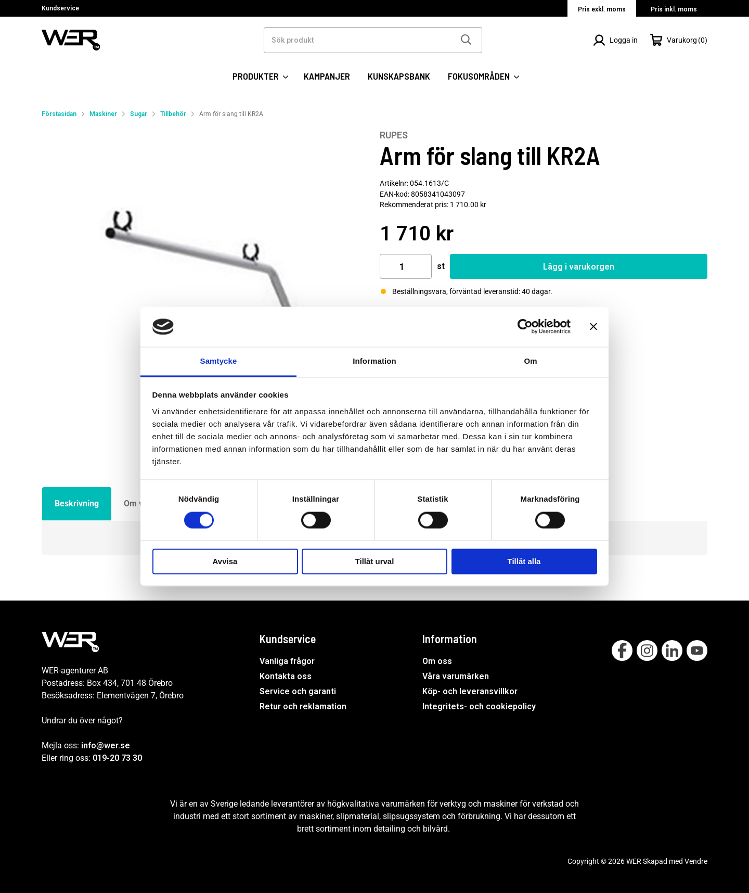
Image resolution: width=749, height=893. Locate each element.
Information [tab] (374, 360)
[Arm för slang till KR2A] (205, 293)
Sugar (138, 114)
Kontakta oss (286, 676)
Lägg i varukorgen (578, 267)
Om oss (437, 661)
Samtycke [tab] (218, 360)
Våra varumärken (455, 676)
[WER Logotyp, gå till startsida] (71, 39)
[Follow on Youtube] (697, 650)
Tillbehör (173, 114)
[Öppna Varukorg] (678, 40)
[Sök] (465, 40)
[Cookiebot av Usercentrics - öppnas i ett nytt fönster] (525, 327)
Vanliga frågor (287, 661)
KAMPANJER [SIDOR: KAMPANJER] (327, 76)
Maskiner (103, 114)
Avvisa (225, 561)
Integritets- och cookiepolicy (479, 706)
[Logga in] (615, 40)
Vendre (696, 861)
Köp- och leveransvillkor (470, 691)
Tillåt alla (524, 561)
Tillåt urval (374, 561)
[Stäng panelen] (593, 326)
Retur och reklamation (303, 706)
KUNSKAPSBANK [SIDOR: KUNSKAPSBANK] (399, 76)
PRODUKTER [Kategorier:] (260, 76)
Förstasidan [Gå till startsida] (59, 114)
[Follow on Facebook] (622, 650)
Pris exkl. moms (602, 9)
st (441, 266)
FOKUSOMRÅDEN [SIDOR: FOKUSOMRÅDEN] (483, 76)
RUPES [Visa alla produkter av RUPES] (394, 135)
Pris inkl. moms (674, 9)
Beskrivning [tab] (77, 503)
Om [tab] (530, 360)
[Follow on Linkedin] (672, 650)
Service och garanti (298, 691)
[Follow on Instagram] (647, 650)
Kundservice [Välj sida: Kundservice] (60, 8)
